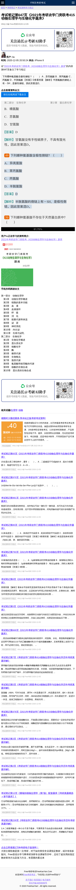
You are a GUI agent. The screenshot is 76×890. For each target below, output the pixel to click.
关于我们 (29, 880)
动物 (20, 410)
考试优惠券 (6, 446)
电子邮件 (47, 880)
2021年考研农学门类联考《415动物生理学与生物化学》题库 (34, 66)
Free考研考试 (38, 3)
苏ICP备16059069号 (38, 883)
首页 (3, 8)
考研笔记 (11, 8)
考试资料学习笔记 (25, 8)
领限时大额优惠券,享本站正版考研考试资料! (23, 418)
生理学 (14, 410)
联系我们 (38, 880)
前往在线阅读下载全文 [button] (14, 94)
